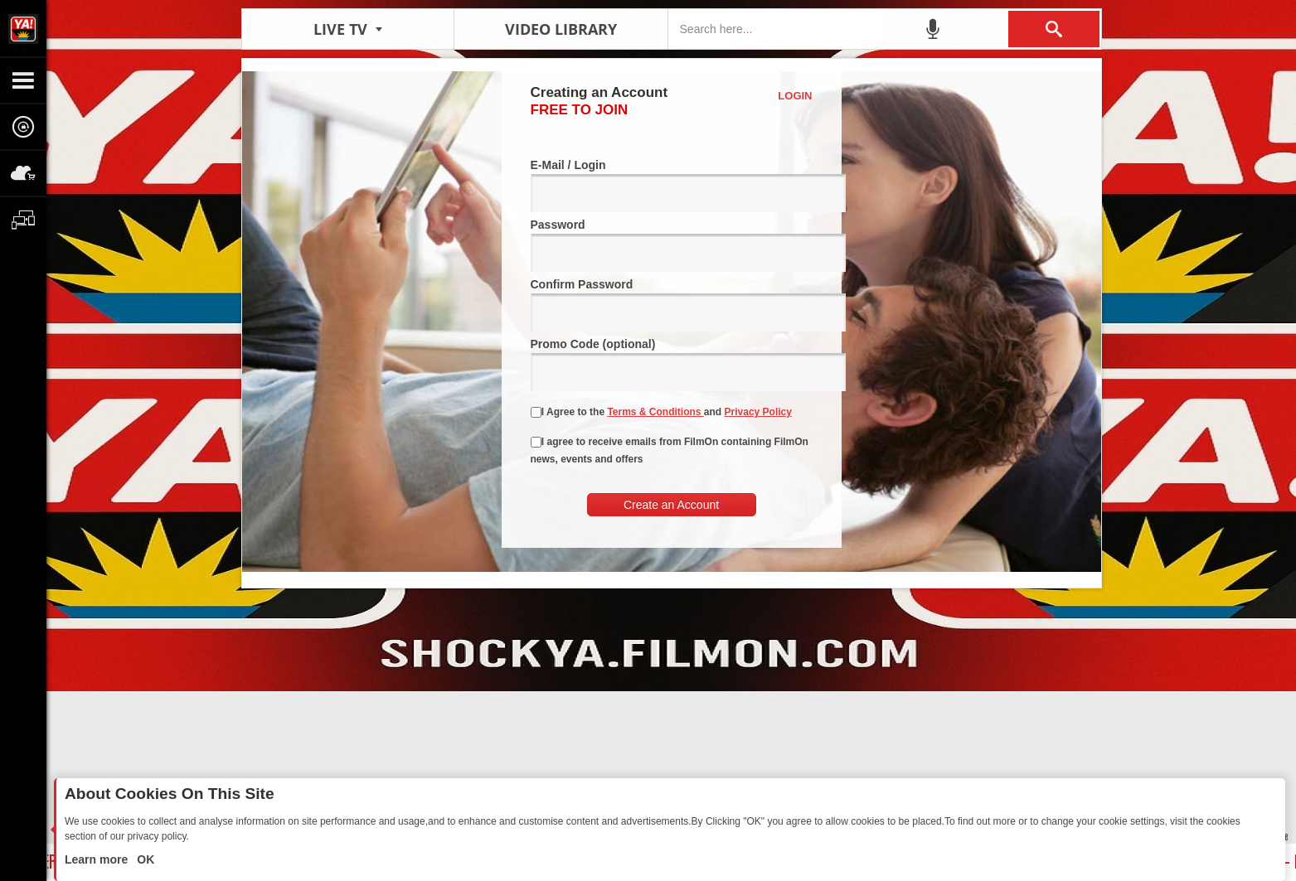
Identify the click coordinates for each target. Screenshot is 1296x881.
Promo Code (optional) (672, 364)
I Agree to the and (661, 412)
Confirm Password (672, 305)
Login (795, 96)
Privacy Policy (758, 412)
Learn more (98, 859)
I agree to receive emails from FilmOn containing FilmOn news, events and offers (669, 450)
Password (672, 245)
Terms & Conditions (655, 412)
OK (143, 859)
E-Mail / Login (672, 185)
